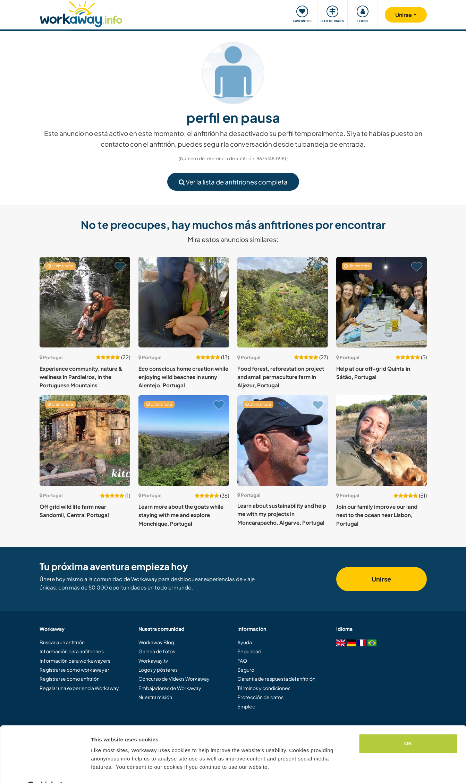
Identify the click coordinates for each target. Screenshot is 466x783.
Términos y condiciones (263, 688)
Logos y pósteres (158, 669)
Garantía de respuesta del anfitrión (276, 679)
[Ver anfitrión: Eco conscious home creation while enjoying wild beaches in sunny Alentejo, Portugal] (183, 302)
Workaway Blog (156, 642)
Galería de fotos (156, 651)
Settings (101, 769)
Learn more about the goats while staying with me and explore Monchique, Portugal (180, 515)
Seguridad (249, 651)
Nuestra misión (155, 697)
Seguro (245, 669)
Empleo (246, 706)
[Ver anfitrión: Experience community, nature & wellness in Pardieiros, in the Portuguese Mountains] (85, 302)
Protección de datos (260, 697)
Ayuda (244, 642)
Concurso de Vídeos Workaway (174, 679)
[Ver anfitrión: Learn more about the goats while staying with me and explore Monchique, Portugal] (183, 440)
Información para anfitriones (72, 651)
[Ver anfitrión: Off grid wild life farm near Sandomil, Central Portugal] (85, 440)
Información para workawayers (75, 660)
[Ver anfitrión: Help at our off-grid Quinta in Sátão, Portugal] (381, 302)
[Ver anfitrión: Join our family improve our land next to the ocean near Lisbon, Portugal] (381, 440)
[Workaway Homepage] (81, 13)
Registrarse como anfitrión (70, 679)
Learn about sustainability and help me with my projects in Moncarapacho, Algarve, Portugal (281, 514)
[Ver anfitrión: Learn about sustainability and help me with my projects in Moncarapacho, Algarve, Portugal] (282, 440)
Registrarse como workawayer (74, 669)
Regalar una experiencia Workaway (79, 688)
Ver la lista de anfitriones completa (233, 182)
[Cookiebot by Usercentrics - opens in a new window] (45, 769)
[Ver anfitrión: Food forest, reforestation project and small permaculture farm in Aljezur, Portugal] (282, 302)
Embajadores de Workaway (169, 688)
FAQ (242, 660)
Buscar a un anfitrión (62, 642)
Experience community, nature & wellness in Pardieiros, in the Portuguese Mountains (81, 377)
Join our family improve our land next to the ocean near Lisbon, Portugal (376, 515)
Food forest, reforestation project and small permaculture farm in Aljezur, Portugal (280, 377)
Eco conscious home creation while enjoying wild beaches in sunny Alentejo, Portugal (183, 377)
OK (408, 727)
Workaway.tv (153, 660)
